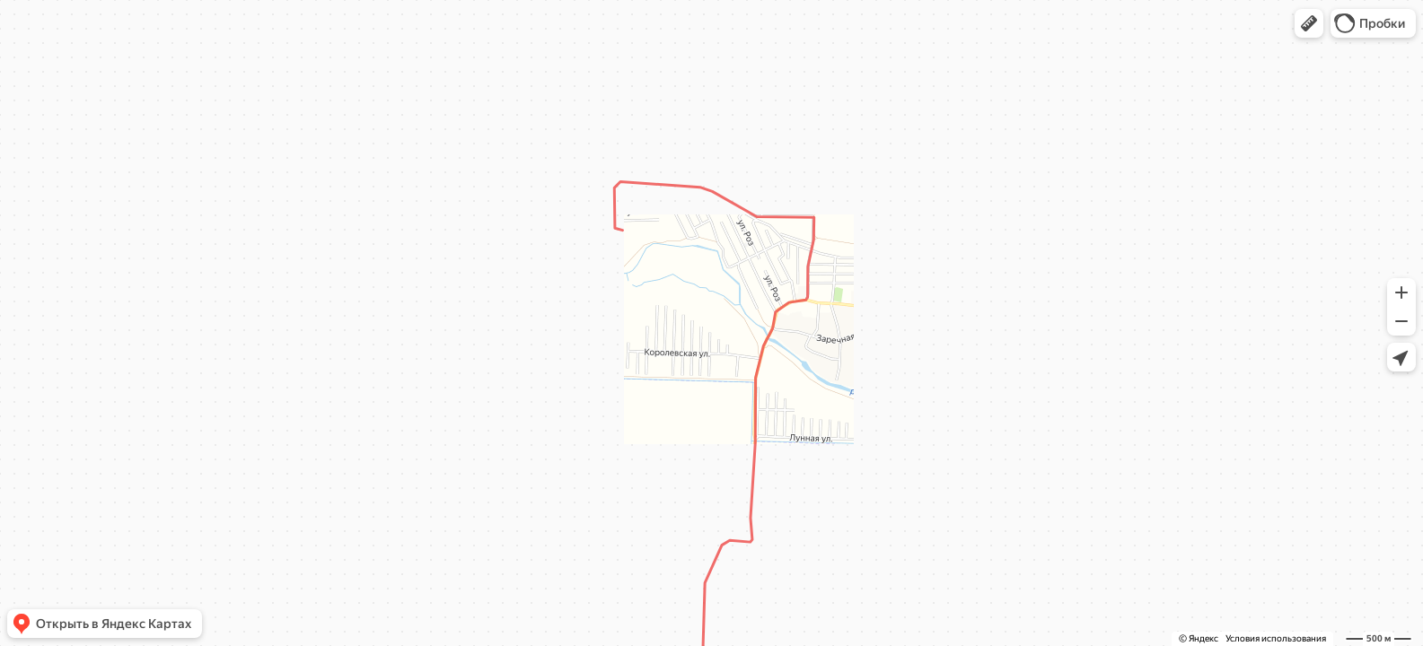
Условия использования (1275, 638)
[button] (1309, 23)
